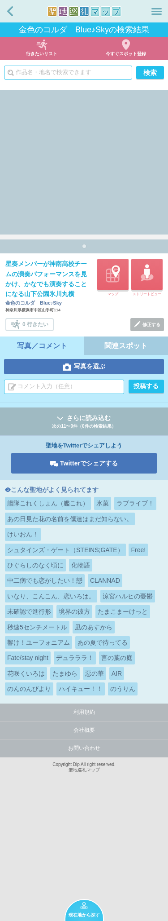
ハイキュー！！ (81, 810)
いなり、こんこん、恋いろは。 (51, 717)
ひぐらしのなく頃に (35, 686)
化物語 (80, 686)
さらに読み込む (84, 543)
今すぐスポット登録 (126, 53)
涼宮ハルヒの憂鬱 (128, 717)
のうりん (122, 810)
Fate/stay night (27, 779)
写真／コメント (42, 467)
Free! (138, 671)
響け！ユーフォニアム (38, 763)
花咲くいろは (26, 794)
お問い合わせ (84, 869)
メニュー (156, 11)
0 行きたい (35, 445)
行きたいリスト (41, 53)
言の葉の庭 (117, 779)
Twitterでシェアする (89, 584)
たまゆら (65, 794)
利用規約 (84, 833)
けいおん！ (23, 655)
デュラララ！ (75, 779)
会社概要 (84, 851)
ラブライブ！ (135, 624)
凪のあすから (93, 748)
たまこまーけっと (123, 732)
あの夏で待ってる (103, 763)
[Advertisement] (84, 160)
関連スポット (125, 467)
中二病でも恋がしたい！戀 (44, 701)
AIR (117, 794)
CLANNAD (105, 701)
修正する (151, 445)
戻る (10, 11)
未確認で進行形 (29, 732)
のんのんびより (29, 810)
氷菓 (102, 624)
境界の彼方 (74, 732)
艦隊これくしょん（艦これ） (48, 624)
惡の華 (94, 794)
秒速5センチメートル (37, 748)
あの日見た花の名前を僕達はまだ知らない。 (70, 640)
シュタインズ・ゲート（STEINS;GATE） (65, 671)
